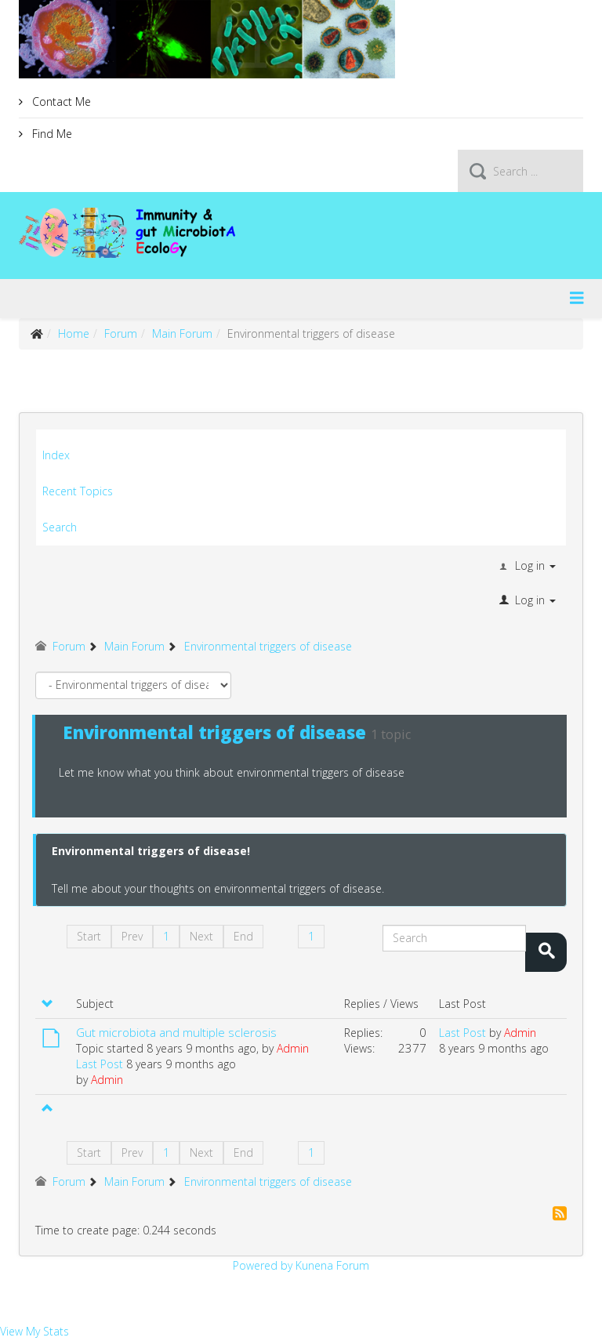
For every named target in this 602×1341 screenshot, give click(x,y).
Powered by (262, 1265)
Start (89, 936)
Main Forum (182, 333)
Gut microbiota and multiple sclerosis (176, 1032)
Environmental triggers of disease (214, 732)
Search (59, 527)
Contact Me (60, 101)
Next (201, 936)
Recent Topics (77, 491)
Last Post (99, 1063)
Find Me (50, 133)
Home (73, 333)
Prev (132, 936)
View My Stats (34, 1331)
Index (56, 455)
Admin (293, 1048)
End (243, 936)
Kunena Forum (332, 1265)
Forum (120, 333)
